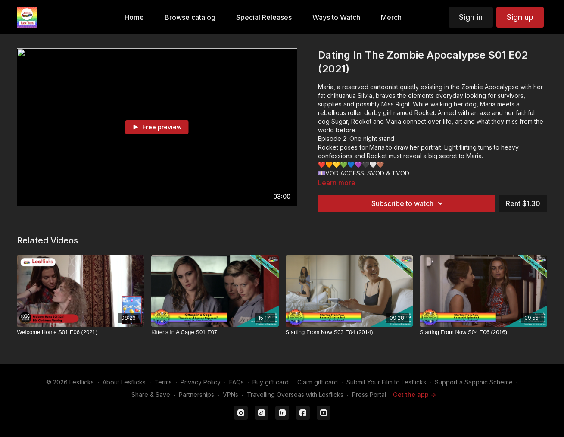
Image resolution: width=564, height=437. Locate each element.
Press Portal (369, 394)
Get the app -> (414, 394)
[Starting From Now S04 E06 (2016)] (483, 332)
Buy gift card (270, 382)
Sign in (471, 17)
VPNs (230, 394)
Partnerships (196, 394)
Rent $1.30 (523, 203)
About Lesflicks (124, 382)
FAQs (236, 382)
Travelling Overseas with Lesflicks (295, 394)
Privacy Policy (201, 382)
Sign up (520, 17)
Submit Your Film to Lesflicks (386, 382)
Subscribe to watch (408, 203)
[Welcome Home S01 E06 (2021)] (80, 332)
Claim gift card (317, 382)
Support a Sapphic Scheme (474, 382)
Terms (163, 382)
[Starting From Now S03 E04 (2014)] (349, 332)
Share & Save (150, 394)
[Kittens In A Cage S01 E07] (215, 332)
